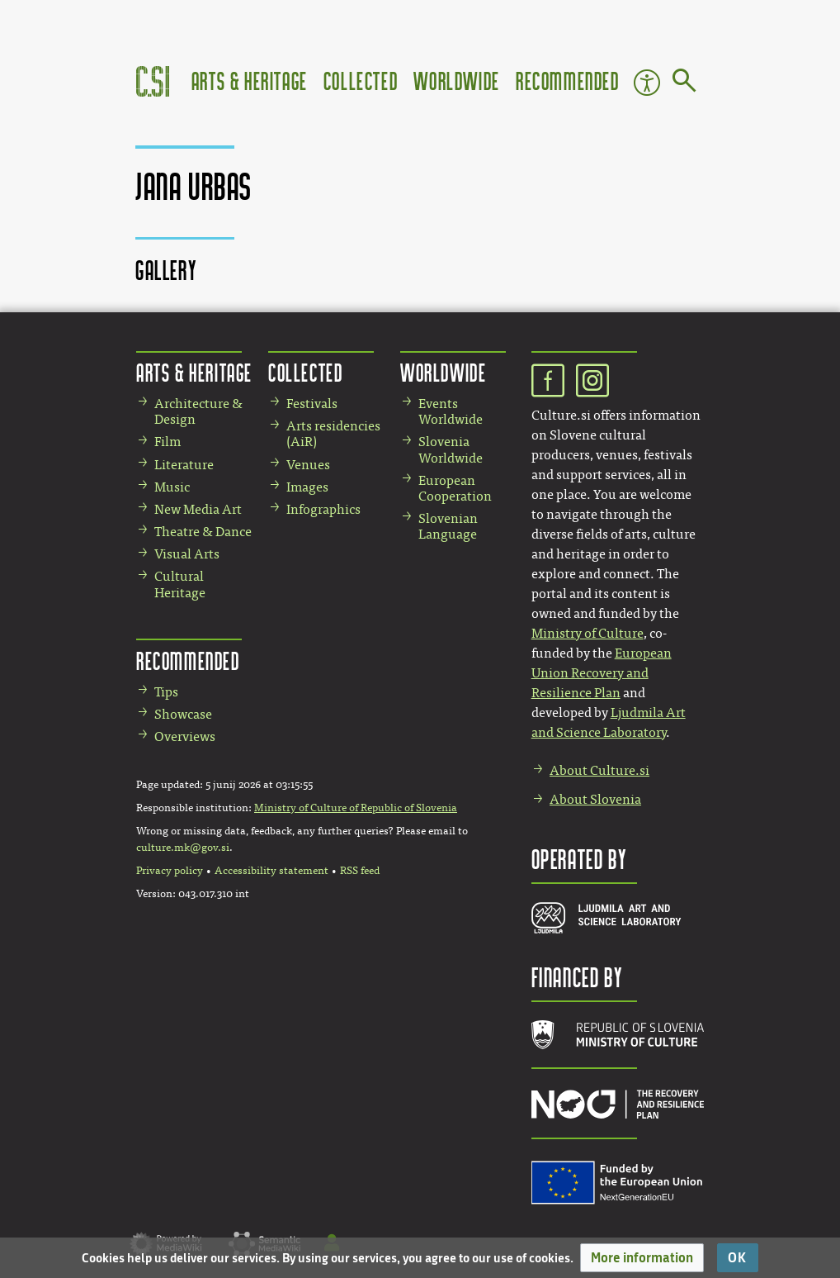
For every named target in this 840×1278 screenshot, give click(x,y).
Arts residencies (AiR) (333, 433)
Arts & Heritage (249, 81)
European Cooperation (455, 488)
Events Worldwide (450, 411)
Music (172, 487)
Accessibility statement (271, 870)
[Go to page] (684, 83)
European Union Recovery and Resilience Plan (601, 673)
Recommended (568, 81)
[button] (642, 1257)
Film (167, 441)
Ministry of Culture (587, 633)
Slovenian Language (448, 526)
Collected (360, 81)
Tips (166, 692)
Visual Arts (186, 554)
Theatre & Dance (203, 531)
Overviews (184, 736)
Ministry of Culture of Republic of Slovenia (355, 808)
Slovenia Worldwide (450, 449)
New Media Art (198, 509)
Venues (308, 465)
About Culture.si (599, 770)
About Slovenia (595, 799)
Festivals (311, 403)
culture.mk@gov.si (182, 847)
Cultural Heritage (179, 584)
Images (307, 487)
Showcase (183, 714)
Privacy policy (169, 870)
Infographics (323, 509)
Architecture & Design (198, 411)
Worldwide (456, 81)
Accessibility (647, 82)
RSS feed (360, 870)
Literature (184, 465)
